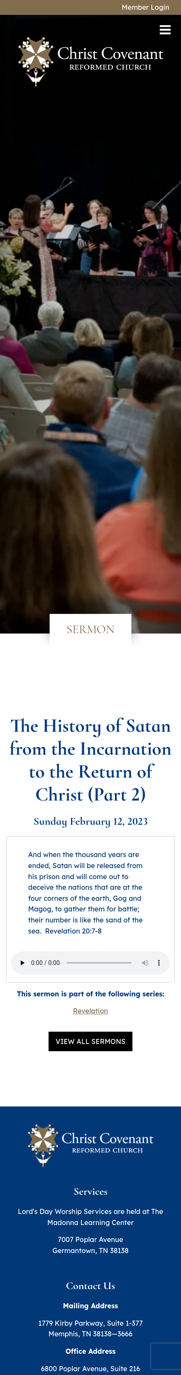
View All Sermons (90, 1041)
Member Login (146, 7)
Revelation (90, 1011)
